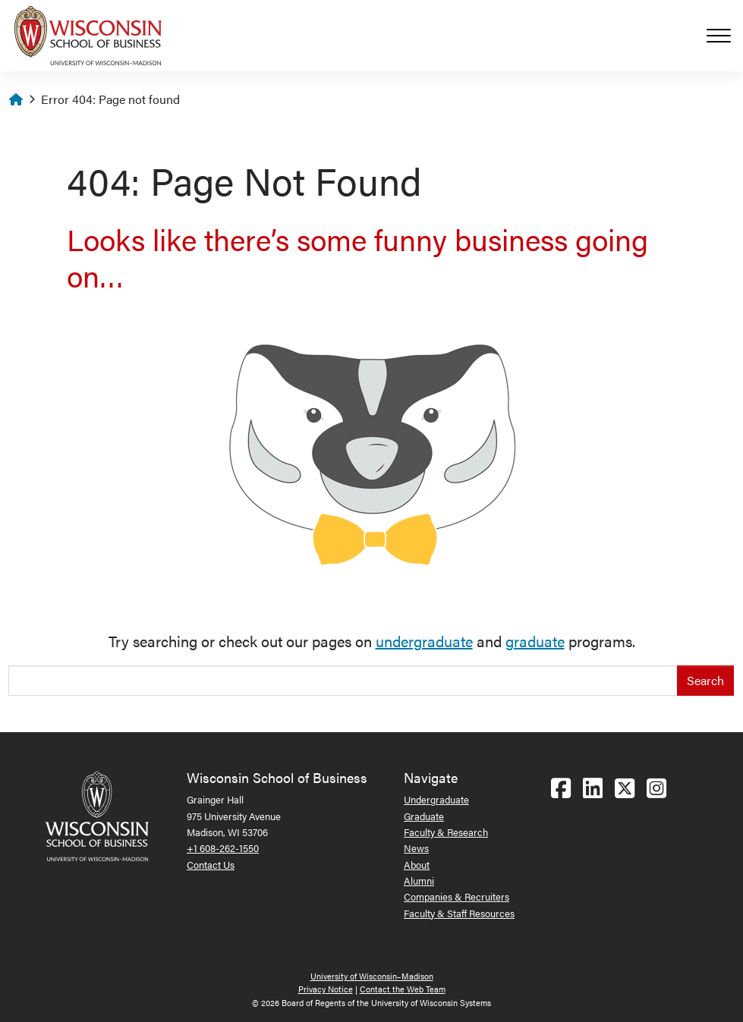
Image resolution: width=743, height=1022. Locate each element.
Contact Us (211, 864)
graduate (535, 641)
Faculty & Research (446, 832)
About (417, 864)
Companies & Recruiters (456, 896)
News (416, 848)
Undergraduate (436, 799)
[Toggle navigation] (725, 35)
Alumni (419, 880)
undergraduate (424, 641)
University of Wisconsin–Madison (371, 976)
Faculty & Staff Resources (459, 913)
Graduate (424, 816)
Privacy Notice (325, 989)
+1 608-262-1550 (223, 848)
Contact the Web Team (402, 989)
